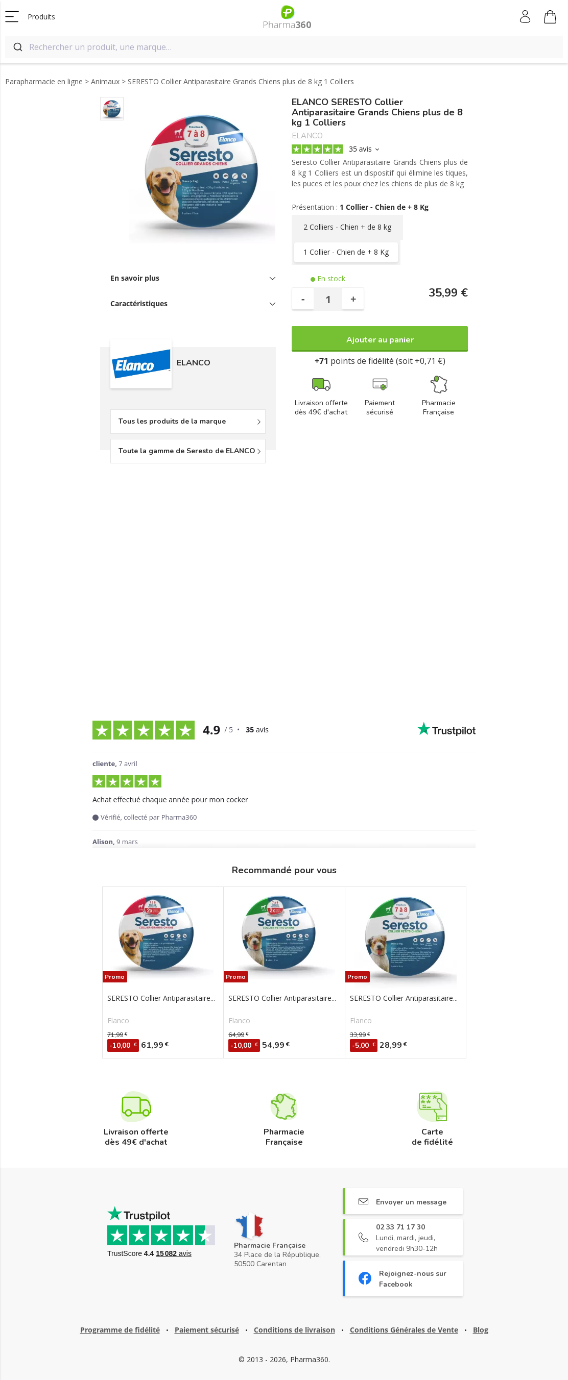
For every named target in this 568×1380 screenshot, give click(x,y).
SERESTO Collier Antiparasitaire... (161, 998)
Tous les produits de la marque (172, 421)
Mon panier (550, 18)
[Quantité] (328, 299)
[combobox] (284, 47)
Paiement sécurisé (207, 1330)
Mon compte (525, 16)
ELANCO (307, 136)
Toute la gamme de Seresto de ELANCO (187, 451)
